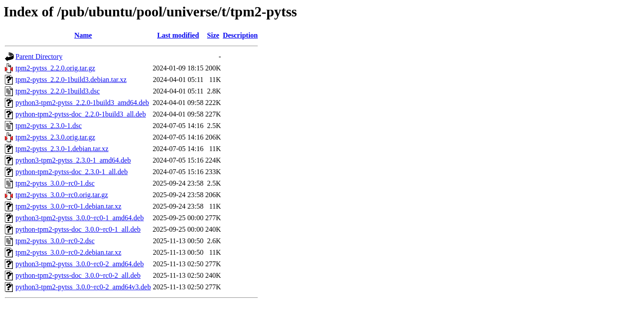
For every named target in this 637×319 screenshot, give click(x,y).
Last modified (178, 35)
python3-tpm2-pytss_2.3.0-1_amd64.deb (73, 160)
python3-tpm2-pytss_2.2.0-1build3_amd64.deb (82, 102)
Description (240, 35)
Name (83, 35)
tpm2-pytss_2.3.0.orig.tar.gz (55, 137)
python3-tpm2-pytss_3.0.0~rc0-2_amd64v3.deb (83, 287)
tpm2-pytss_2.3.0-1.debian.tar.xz (61, 148)
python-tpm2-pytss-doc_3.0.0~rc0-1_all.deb (78, 229)
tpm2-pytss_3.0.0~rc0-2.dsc (55, 241)
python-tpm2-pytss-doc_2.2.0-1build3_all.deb (80, 114)
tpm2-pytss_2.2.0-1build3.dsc (57, 91)
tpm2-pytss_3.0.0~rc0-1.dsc (55, 183)
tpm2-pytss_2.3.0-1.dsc (48, 125)
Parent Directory (38, 56)
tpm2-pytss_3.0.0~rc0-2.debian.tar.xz (68, 252)
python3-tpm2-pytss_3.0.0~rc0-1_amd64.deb (79, 218)
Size (213, 35)
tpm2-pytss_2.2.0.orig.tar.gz (55, 68)
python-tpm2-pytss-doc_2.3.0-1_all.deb (71, 171)
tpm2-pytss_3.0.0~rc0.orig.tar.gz (61, 194)
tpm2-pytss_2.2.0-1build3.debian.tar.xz (71, 79)
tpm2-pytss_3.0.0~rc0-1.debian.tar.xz (68, 206)
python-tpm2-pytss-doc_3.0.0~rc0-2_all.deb (78, 275)
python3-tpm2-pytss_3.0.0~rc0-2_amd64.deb (79, 264)
